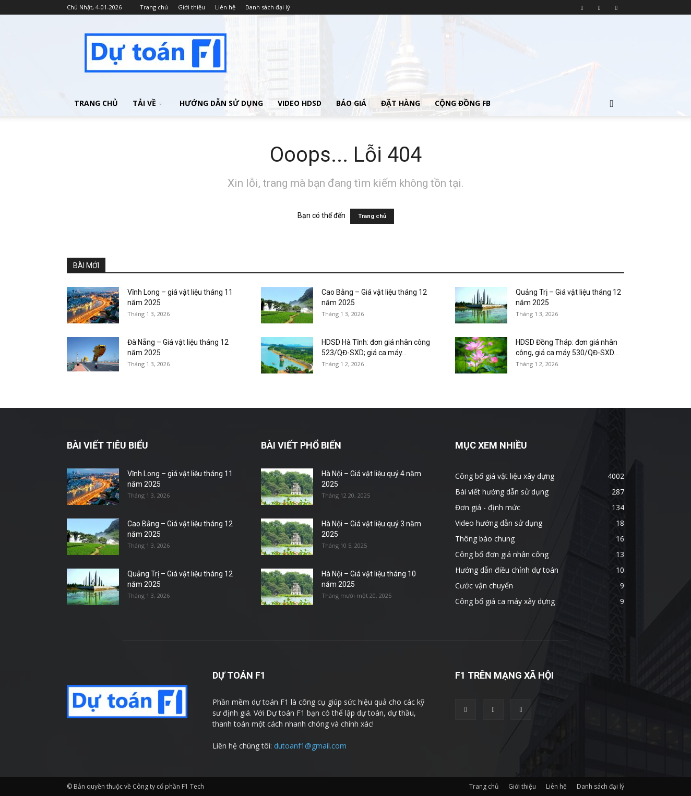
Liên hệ (225, 7)
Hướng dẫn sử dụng (221, 103)
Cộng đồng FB (463, 103)
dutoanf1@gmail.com (310, 746)
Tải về (147, 103)
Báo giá (351, 103)
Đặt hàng (400, 103)
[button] (611, 104)
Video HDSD (299, 103)
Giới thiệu (191, 7)
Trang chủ (154, 7)
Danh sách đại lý (267, 7)
